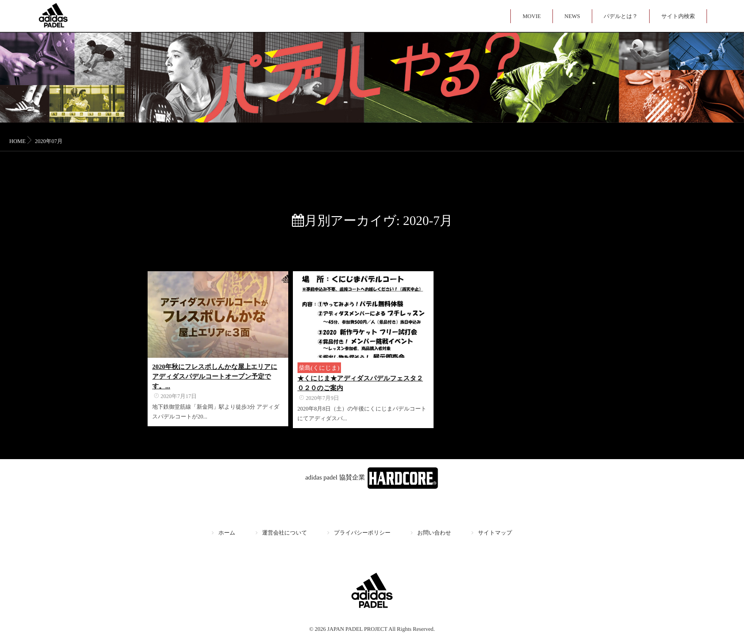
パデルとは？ (621, 16)
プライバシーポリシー (362, 532)
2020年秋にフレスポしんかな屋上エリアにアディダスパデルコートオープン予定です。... (214, 377)
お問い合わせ (434, 532)
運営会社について (284, 532)
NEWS (572, 16)
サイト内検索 (678, 16)
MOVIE (531, 16)
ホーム (227, 532)
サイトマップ (495, 532)
